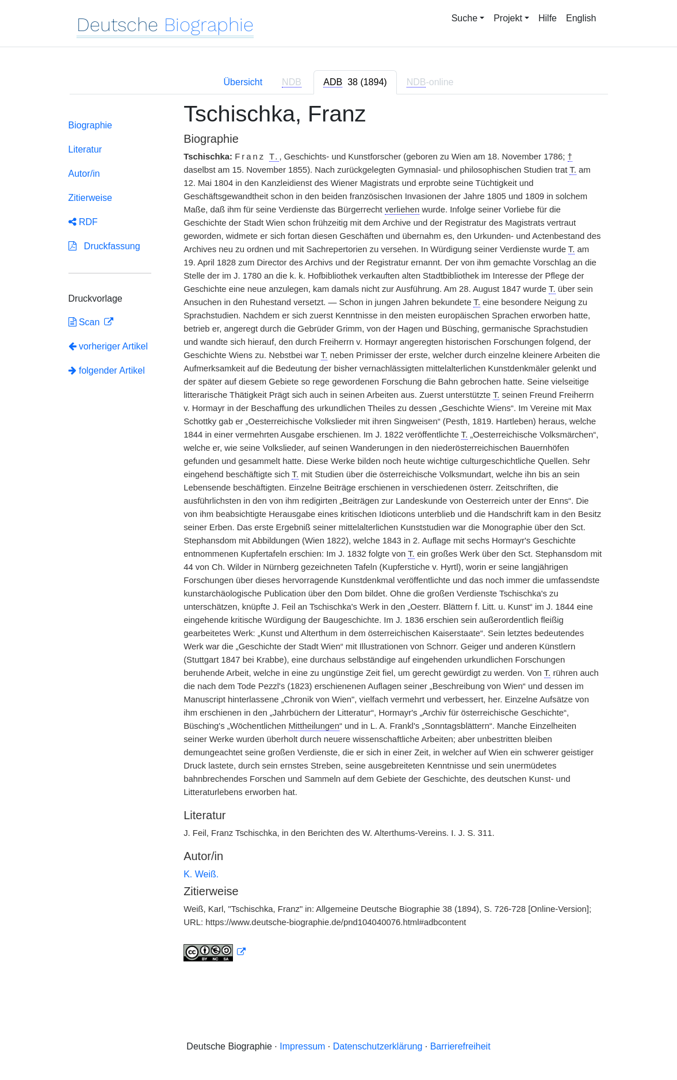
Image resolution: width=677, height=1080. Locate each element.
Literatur (85, 149)
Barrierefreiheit (460, 1046)
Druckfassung (104, 246)
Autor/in (84, 173)
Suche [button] (464, 18)
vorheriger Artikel (108, 346)
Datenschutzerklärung (378, 1046)
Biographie (90, 125)
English (581, 18)
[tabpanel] (338, 538)
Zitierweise (90, 198)
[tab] (354, 82)
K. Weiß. (201, 874)
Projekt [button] (508, 18)
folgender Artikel (106, 370)
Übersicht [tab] (243, 82)
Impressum (302, 1046)
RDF (83, 222)
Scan (85, 322)
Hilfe (547, 18)
